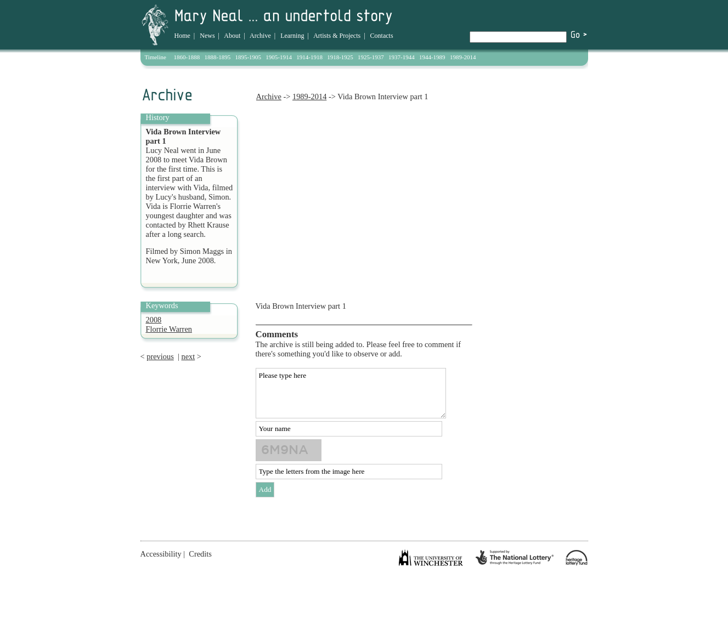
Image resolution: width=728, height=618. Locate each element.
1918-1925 (340, 57)
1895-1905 (248, 57)
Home (182, 35)
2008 (154, 319)
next (188, 356)
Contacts (381, 35)
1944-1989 (432, 57)
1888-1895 (218, 57)
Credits (200, 553)
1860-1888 (187, 57)
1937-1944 (401, 57)
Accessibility (161, 553)
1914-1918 (309, 57)
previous (160, 356)
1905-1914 (279, 57)
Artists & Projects (336, 35)
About (232, 35)
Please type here (351, 393)
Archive (260, 35)
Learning (292, 35)
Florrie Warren (169, 329)
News (207, 35)
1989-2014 (463, 57)
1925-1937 (371, 57)
